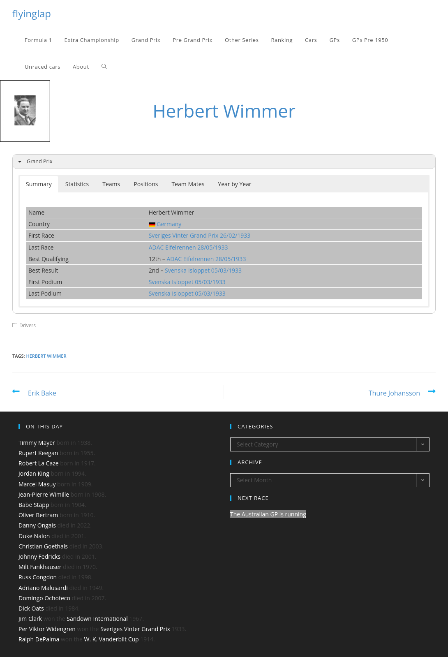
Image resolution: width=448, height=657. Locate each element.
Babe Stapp (33, 505)
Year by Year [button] (234, 184)
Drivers (27, 325)
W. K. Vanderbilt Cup (111, 639)
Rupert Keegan (38, 453)
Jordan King (33, 473)
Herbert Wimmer (46, 356)
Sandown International (97, 618)
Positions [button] (146, 184)
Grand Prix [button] (34, 161)
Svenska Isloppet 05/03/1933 (203, 270)
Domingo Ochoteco (44, 598)
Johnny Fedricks (39, 556)
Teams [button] (111, 184)
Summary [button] (39, 184)
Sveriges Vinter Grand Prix (135, 629)
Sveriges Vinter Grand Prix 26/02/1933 (200, 235)
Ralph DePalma (38, 639)
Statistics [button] (77, 184)
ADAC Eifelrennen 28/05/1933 (188, 247)
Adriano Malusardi (43, 588)
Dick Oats (31, 608)
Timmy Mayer (36, 442)
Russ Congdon (37, 577)
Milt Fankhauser (39, 567)
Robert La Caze (38, 463)
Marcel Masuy (36, 484)
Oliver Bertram (38, 515)
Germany (169, 224)
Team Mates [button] (188, 184)
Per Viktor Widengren (47, 629)
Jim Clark (30, 618)
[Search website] (104, 66)
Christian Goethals (43, 546)
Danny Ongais (37, 525)
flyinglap (31, 13)
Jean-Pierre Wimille (43, 494)
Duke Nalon (34, 536)
